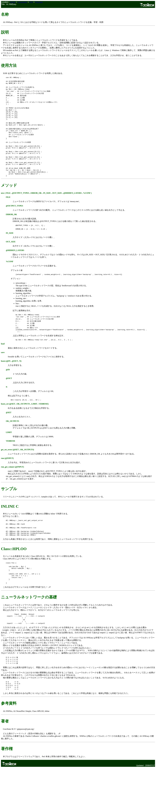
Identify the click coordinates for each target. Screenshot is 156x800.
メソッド (9, 201)
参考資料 (9, 735)
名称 (5, 14)
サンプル (9, 508)
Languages (22, 2)
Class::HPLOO (14, 571)
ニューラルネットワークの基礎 (29, 624)
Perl (31, 2)
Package (39, 2)
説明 (5, 32)
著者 (5, 753)
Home (12, 2)
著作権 (7, 781)
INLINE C (10, 526)
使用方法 (9, 65)
